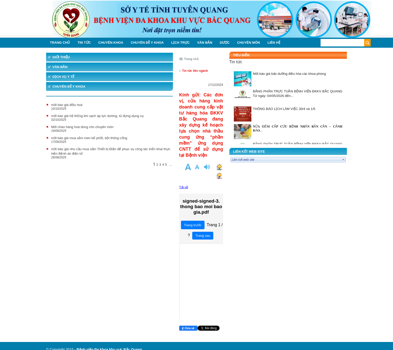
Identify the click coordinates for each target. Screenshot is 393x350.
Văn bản (59, 67)
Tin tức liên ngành (152, 59)
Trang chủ (127, 59)
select (343, 159)
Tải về (119, 122)
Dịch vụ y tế (63, 77)
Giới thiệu (61, 57)
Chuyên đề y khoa (68, 86)
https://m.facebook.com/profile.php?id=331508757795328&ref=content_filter (103, 314)
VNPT (70, 305)
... (106, 182)
